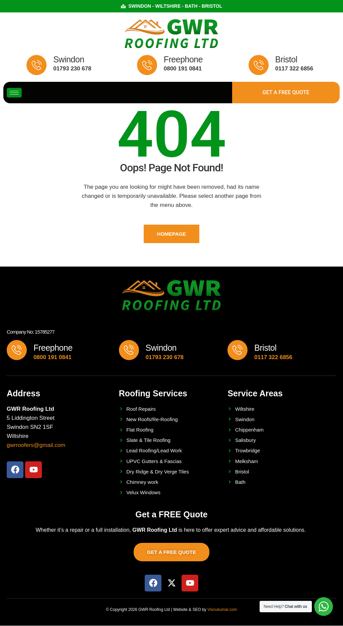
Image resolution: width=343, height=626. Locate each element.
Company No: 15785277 (31, 332)
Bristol (286, 59)
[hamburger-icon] (14, 93)
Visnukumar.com (222, 609)
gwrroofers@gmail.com (36, 445)
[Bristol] (259, 65)
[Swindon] (36, 65)
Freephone (183, 59)
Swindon (68, 59)
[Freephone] (147, 65)
